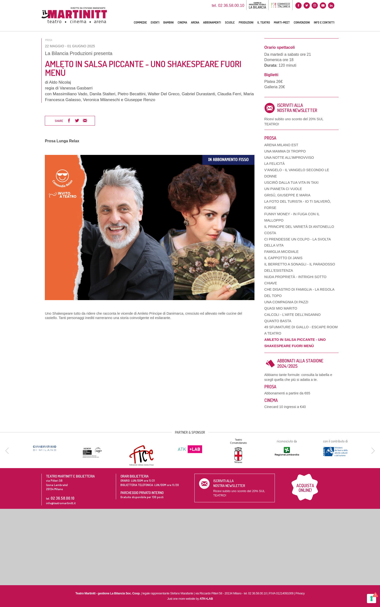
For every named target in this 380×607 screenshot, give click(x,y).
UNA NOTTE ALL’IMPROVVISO (289, 158)
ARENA (195, 22)
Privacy (300, 593)
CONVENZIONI (302, 22)
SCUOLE (230, 22)
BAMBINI (168, 22)
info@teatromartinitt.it (61, 503)
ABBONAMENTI (212, 22)
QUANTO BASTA (277, 321)
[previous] (7, 450)
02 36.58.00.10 (62, 498)
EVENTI (155, 22)
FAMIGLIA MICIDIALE (281, 252)
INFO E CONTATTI (324, 22)
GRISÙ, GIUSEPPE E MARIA (287, 195)
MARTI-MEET (282, 22)
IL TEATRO (263, 22)
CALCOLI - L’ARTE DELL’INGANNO (292, 315)
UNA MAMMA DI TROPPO (285, 151)
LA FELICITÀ (274, 164)
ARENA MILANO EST (281, 145)
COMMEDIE (140, 22)
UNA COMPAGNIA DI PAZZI (286, 302)
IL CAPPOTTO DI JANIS (283, 258)
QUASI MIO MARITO (280, 308)
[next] (372, 450)
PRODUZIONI (246, 22)
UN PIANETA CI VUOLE (283, 189)
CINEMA (182, 22)
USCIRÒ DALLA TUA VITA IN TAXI (291, 182)
